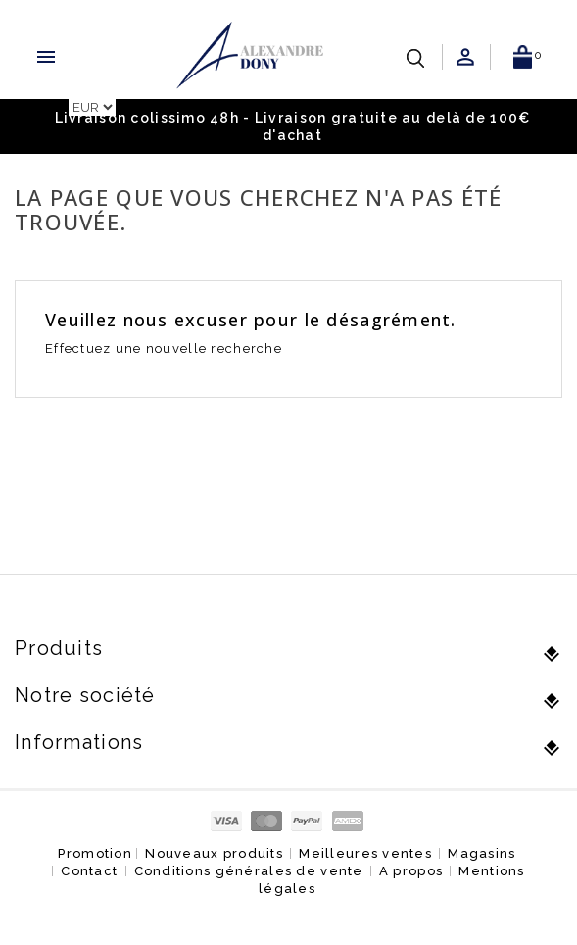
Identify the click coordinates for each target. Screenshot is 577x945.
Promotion (95, 853)
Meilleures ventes (365, 853)
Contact (89, 871)
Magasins (481, 853)
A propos (411, 871)
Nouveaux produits (214, 853)
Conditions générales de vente (248, 871)
